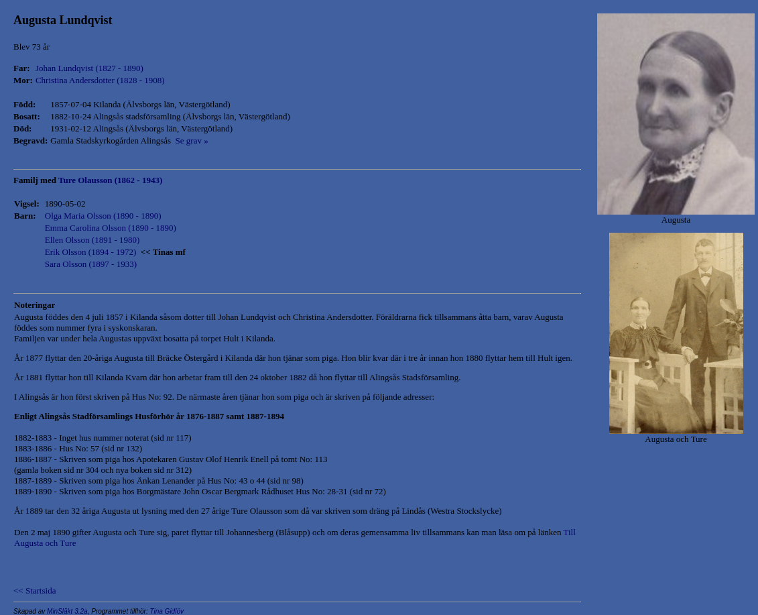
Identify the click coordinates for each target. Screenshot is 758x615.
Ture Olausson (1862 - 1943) (110, 180)
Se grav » (189, 140)
